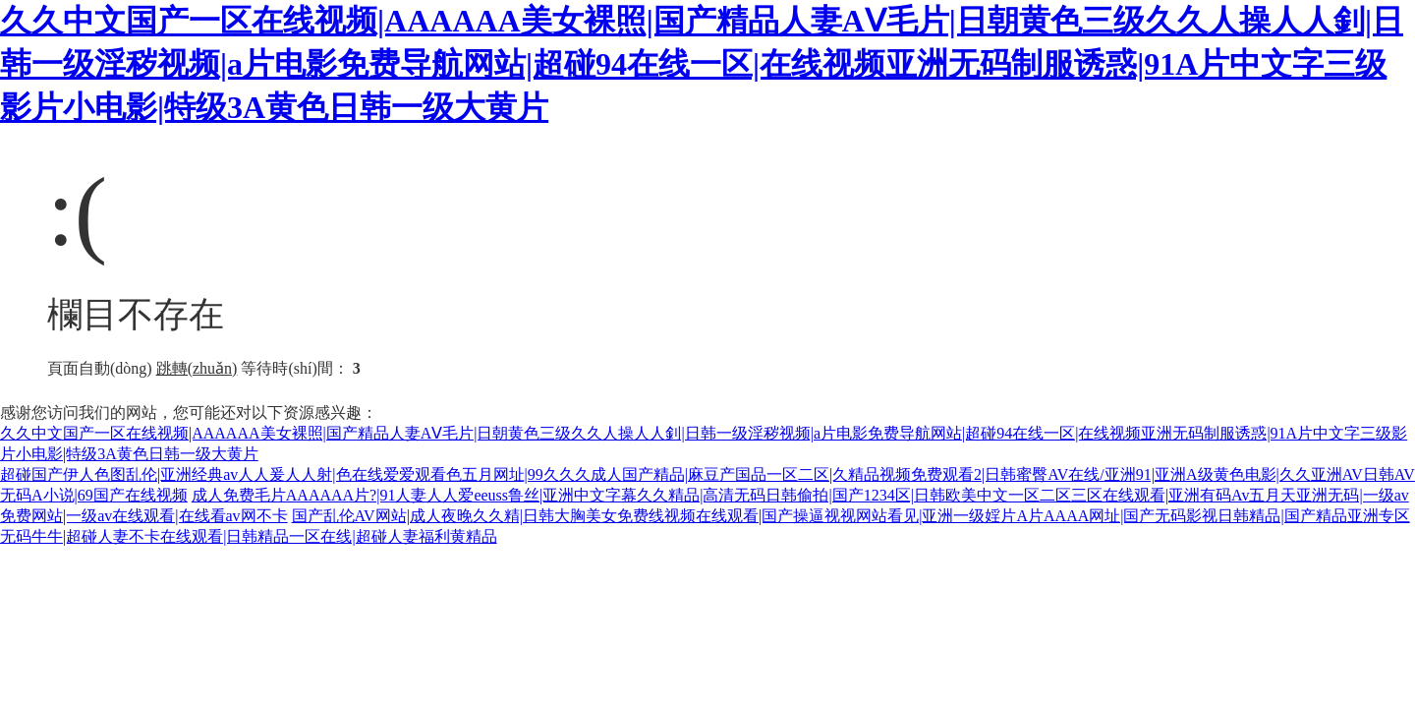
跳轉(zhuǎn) (197, 368)
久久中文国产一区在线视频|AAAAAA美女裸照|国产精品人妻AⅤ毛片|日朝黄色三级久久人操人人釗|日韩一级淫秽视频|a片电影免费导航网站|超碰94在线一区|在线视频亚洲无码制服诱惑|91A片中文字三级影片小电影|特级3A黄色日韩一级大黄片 (701, 64)
